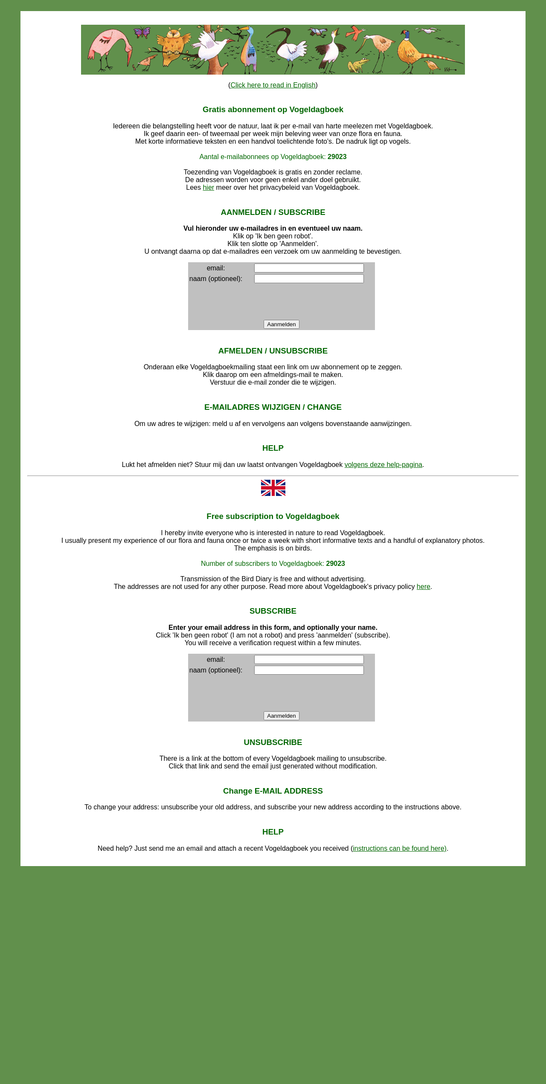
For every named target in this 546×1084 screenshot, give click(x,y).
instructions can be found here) (400, 848)
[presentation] (309, 301)
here (423, 586)
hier (208, 187)
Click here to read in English (272, 85)
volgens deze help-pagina (383, 464)
